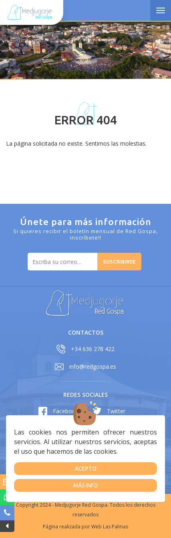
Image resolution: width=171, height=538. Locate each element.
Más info (85, 485)
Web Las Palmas (109, 526)
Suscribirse (119, 261)
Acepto (86, 468)
